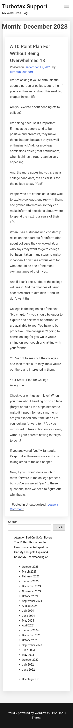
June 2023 (28, 650)
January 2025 (30, 581)
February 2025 (30, 576)
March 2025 (29, 571)
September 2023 (32, 645)
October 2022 (30, 659)
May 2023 (28, 654)
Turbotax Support (24, 6)
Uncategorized (31, 679)
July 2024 (28, 610)
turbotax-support (21, 72)
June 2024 (28, 615)
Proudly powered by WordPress (28, 713)
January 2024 (30, 630)
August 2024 (29, 605)
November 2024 (31, 591)
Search (13, 522)
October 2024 (30, 596)
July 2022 (28, 664)
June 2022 (28, 669)
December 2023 (31, 635)
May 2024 (28, 620)
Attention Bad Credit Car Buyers (33, 537)
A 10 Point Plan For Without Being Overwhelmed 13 (30, 53)
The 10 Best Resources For (30, 542)
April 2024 (28, 625)
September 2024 (32, 601)
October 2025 (30, 566)
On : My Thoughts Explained (31, 552)
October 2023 (30, 640)
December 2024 (31, 586)
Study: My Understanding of (31, 557)
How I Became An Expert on (31, 547)
